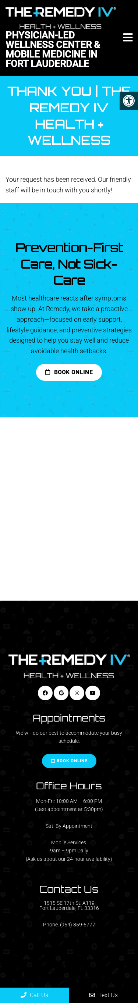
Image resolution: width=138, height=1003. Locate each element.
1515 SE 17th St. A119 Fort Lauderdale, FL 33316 (69, 905)
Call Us (34, 995)
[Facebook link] (45, 693)
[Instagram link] (77, 693)
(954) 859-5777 (77, 924)
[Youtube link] (92, 693)
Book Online (69, 372)
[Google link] (61, 693)
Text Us (103, 995)
